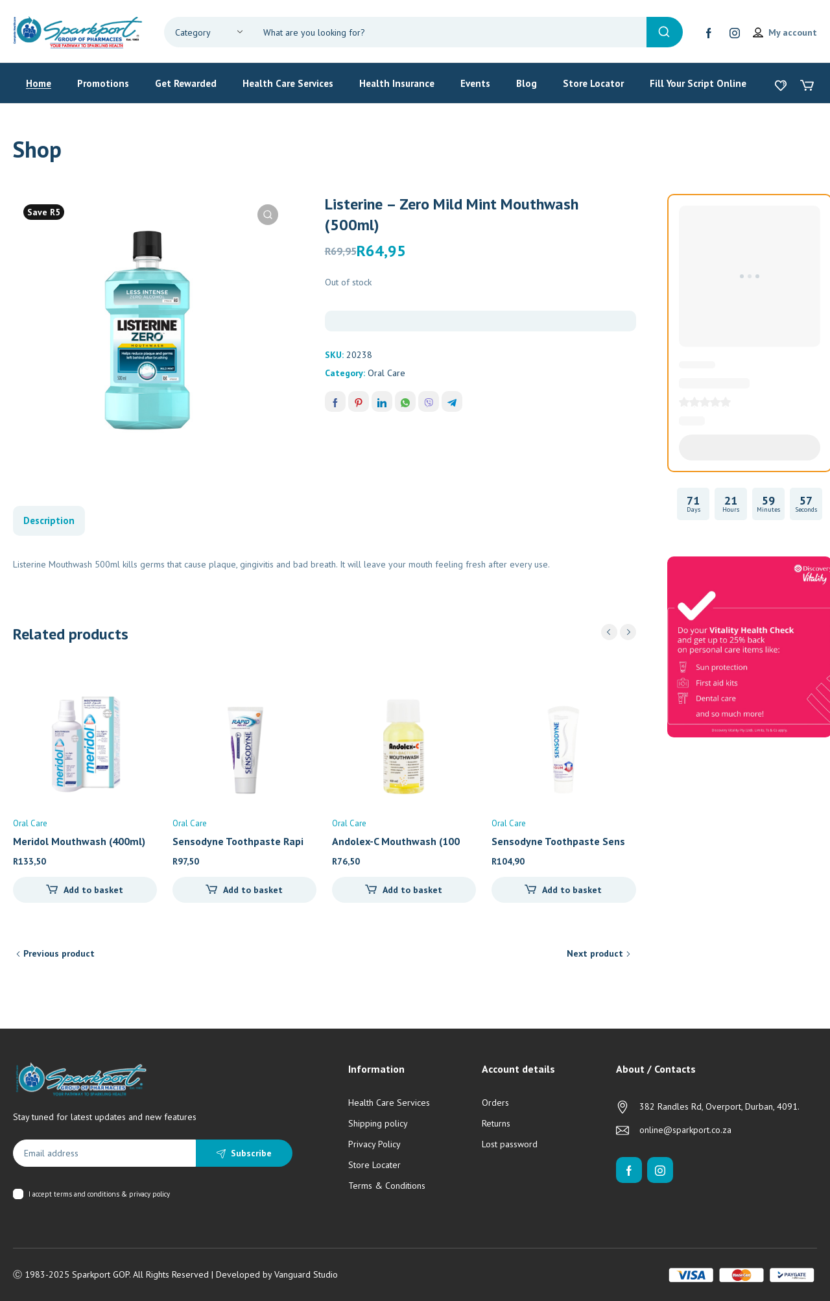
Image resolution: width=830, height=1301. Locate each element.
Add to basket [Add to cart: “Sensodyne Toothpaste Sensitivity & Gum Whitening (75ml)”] (572, 890)
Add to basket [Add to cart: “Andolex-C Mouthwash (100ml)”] (412, 890)
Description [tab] (49, 520)
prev (609, 632)
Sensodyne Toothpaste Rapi (237, 841)
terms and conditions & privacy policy (112, 1194)
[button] (267, 214)
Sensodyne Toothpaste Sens (558, 841)
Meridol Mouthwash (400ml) (79, 841)
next (628, 632)
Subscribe (251, 1153)
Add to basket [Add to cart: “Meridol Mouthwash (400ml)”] (93, 890)
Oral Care (386, 373)
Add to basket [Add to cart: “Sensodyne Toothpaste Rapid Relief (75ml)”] (253, 890)
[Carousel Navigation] (618, 632)
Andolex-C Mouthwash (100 (396, 841)
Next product (595, 953)
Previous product (59, 953)
